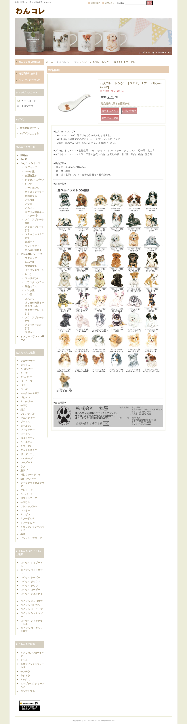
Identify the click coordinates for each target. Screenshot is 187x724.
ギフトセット (32, 245)
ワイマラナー (27, 430)
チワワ (24, 405)
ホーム (49, 62)
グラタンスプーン (34, 179)
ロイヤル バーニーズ (31, 609)
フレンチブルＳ (28, 506)
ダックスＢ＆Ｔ (28, 450)
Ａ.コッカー (26, 368)
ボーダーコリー (28, 454)
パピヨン (25, 397)
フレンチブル (27, 413)
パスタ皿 (30, 200)
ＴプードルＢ (27, 518)
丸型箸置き (31, 175)
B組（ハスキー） (29, 478)
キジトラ (25, 675)
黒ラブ (24, 470)
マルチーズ (26, 458)
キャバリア (26, 377)
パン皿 (28, 204)
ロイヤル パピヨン (30, 605)
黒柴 (22, 534)
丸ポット (30, 241)
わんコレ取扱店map (29, 61)
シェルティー (27, 442)
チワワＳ (25, 502)
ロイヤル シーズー (30, 577)
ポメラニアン (27, 438)
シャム (24, 660)
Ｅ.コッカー (26, 401)
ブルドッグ (26, 490)
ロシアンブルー (28, 691)
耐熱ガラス (31, 196)
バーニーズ (26, 381)
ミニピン (25, 514)
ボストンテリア (28, 498)
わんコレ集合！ (33, 249)
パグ (22, 385)
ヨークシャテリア (29, 393)
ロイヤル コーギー (30, 589)
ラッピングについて (29, 80)
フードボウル (32, 187)
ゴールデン (26, 425)
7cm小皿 (30, 171)
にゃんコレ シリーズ (31, 254)
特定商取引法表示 (28, 73)
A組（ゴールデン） (30, 474)
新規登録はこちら (29, 128)
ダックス (25, 364)
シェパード (26, 494)
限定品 (24, 155)
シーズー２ (26, 462)
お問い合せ (109, 3)
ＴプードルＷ (27, 522)
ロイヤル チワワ (29, 585)
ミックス (25, 679)
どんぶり (30, 208)
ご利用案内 (95, 3)
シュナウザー (27, 360)
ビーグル (25, 434)
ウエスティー (27, 417)
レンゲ (28, 183)
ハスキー (25, 510)
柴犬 (22, 409)
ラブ (22, 466)
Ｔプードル (26, 446)
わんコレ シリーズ (30, 163)
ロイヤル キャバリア (31, 601)
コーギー (25, 389)
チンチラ (25, 671)
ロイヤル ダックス (30, 581)
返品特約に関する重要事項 (115, 103)
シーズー (25, 373)
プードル (25, 421)
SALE (23, 159)
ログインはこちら (29, 133)
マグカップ (31, 167)
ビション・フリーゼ (31, 538)
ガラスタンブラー (34, 192)
